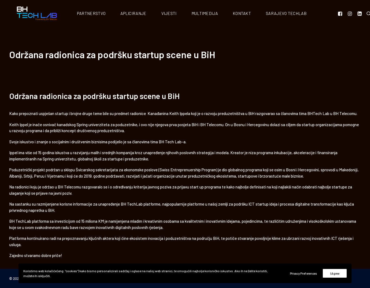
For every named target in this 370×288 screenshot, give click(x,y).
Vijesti (178, 13)
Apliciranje (143, 13)
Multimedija (214, 13)
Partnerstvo (101, 13)
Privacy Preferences (303, 273)
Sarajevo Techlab (296, 13)
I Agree (334, 273)
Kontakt (252, 13)
